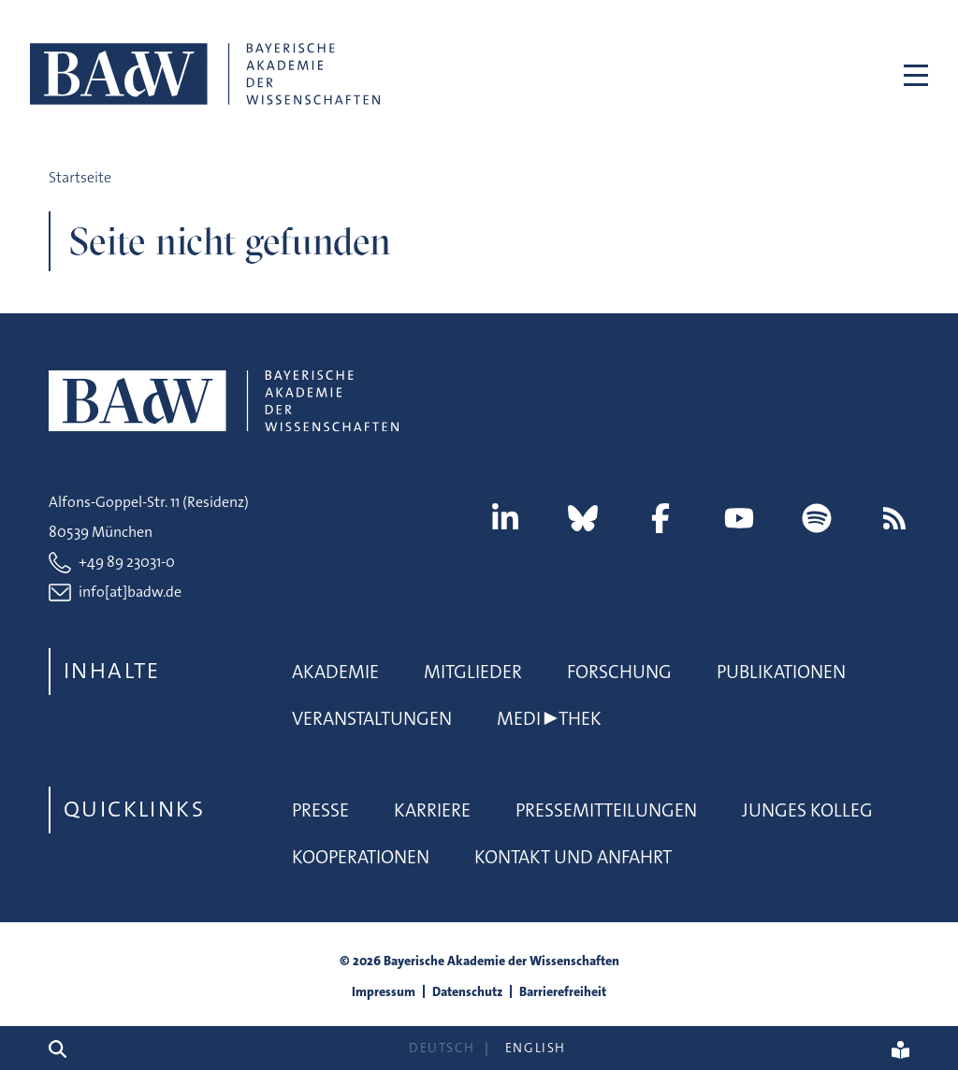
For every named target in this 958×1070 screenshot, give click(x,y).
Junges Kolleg (807, 810)
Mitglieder (473, 671)
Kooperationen (360, 857)
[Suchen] (65, 1048)
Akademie (335, 671)
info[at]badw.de (130, 591)
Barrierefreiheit (562, 991)
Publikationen (781, 671)
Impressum (383, 991)
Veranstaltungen (372, 718)
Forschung (619, 671)
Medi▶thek (549, 718)
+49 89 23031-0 (127, 561)
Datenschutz (467, 991)
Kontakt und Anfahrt (573, 857)
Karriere (432, 810)
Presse (320, 810)
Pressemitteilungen (606, 810)
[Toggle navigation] (907, 74)
